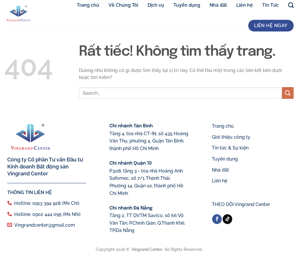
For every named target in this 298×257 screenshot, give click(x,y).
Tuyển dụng (186, 5)
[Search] (291, 5)
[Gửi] (288, 93)
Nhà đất (218, 5)
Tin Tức (270, 5)
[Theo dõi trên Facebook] (217, 219)
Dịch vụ (156, 5)
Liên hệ (244, 5)
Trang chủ (88, 5)
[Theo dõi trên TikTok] (227, 219)
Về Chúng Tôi (123, 5)
